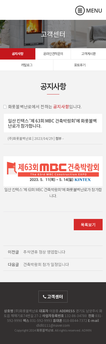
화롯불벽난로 (26, 14)
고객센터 (53, 296)
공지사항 (17, 53)
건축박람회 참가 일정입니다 (46, 264)
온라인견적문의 (53, 53)
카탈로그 (26, 64)
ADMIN (87, 330)
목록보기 (88, 224)
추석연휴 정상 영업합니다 (44, 252)
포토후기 (79, 64)
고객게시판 (88, 53)
